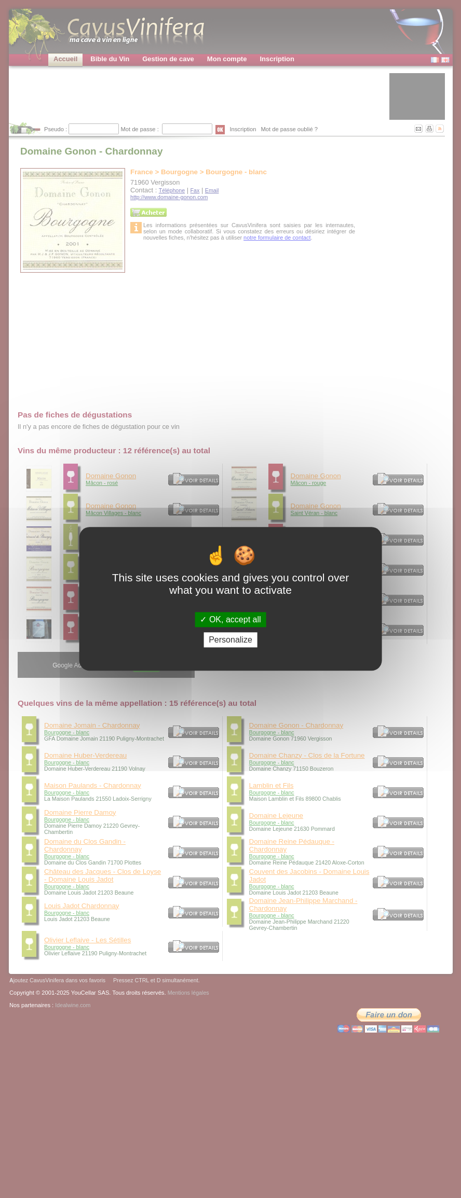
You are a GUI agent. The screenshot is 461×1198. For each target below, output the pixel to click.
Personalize (230, 640)
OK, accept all (230, 619)
